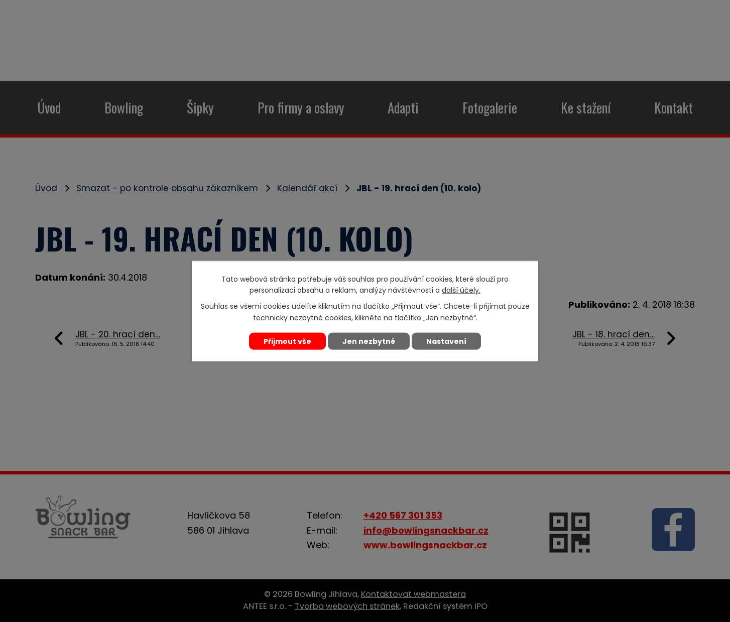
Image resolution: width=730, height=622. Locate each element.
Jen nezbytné (368, 341)
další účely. (461, 290)
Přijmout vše (287, 341)
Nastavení (446, 341)
